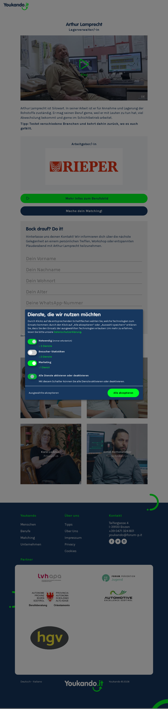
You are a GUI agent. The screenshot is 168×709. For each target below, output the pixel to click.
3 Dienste (45, 346)
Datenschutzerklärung (67, 332)
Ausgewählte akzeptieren (44, 392)
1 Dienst (44, 367)
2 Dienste (45, 356)
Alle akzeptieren (123, 392)
